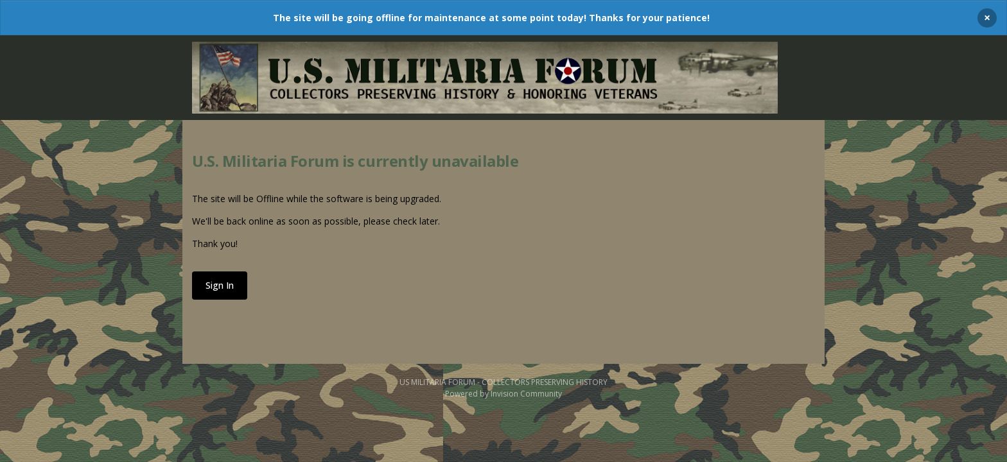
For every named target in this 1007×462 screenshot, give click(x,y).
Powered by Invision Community (503, 393)
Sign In (220, 285)
